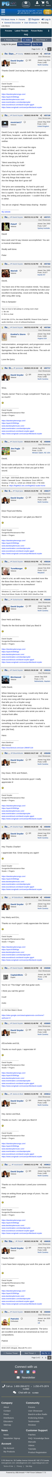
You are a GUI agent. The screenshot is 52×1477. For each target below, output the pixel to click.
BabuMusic (17, 897)
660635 (47, 1241)
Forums (22, 19)
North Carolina (43, 65)
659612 (47, 1094)
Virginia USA (42, 338)
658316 (47, 670)
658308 (47, 600)
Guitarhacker (16, 600)
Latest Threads (21, 31)
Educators (8, 1421)
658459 (47, 827)
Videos (31, 1445)
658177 (47, 491)
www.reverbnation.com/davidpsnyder (16, 102)
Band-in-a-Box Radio (37, 1414)
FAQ (26, 34)
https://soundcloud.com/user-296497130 (17, 748)
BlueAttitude (17, 753)
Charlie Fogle (16, 827)
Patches (32, 1434)
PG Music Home (8, 19)
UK (39, 1323)
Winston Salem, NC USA (41, 453)
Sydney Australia (44, 228)
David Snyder (16, 115)
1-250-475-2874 (36, 13)
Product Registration (37, 1452)
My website (6, 212)
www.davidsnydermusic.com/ (13, 99)
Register (34, 19)
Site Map (29, 1466)
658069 (47, 442)
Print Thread (24, 44)
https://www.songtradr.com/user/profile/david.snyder (22, 107)
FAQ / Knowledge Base (38, 1438)
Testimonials (34, 1421)
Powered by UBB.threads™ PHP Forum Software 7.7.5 (26, 1473)
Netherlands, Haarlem (42, 681)
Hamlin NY (41, 275)
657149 (47, 54)
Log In (46, 19)
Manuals (32, 1442)
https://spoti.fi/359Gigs (10, 97)
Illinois (40, 979)
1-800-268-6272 (25, 13)
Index (27, 40)
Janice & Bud (16, 1094)
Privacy (19, 1466)
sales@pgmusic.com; (24, 1463)
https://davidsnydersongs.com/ (14, 94)
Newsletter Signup (12, 1438)
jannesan (18, 368)
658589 (47, 968)
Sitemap (7, 1425)
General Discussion (12, 23)
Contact (7, 1411)
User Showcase (30, 23)
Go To (37, 44)
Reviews (32, 1425)
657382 (47, 264)
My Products (9, 1451)
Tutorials (32, 1449)
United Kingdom (43, 126)
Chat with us (24, 1392)
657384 (47, 327)
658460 (47, 897)
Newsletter (28, 1377)
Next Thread (42, 40)
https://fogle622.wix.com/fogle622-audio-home (27, 486)
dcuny (19, 54)
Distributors (9, 1418)
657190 (47, 115)
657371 (47, 217)
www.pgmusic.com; (8, 1463)
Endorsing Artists (36, 1418)
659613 (47, 1165)
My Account (9, 1448)
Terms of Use (8, 1466)
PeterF (19, 1241)
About (6, 1407)
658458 (47, 753)
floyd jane (18, 491)
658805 (47, 1023)
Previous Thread (11, 40)
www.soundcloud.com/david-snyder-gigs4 (18, 105)
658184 (47, 562)
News (6, 1434)
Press (6, 1414)
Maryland (41, 573)
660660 (47, 1312)
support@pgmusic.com (40, 1463)
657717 (47, 368)
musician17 (17, 1165)
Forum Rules (37, 31)
